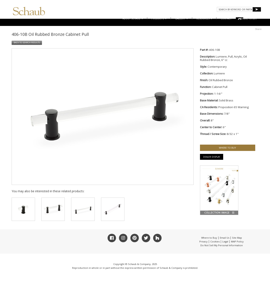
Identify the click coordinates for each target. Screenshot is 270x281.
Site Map (237, 237)
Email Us (224, 237)
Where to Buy (209, 237)
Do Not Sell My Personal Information (221, 245)
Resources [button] (204, 18)
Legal (225, 241)
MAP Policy (237, 241)
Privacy (203, 241)
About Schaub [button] (133, 18)
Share (258, 29)
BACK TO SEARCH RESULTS (27, 42)
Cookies (215, 241)
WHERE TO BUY (248, 18)
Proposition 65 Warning (233, 107)
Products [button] (159, 18)
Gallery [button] (181, 18)
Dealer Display (211, 156)
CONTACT (226, 18)
